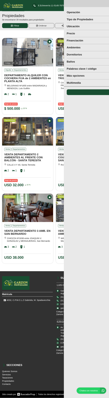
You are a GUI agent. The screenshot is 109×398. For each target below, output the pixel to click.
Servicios (6, 374)
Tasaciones (7, 378)
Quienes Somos (9, 371)
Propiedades (8, 381)
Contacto (6, 384)
